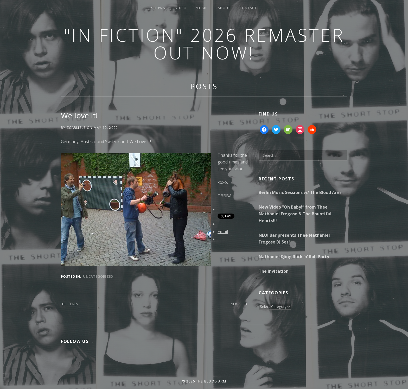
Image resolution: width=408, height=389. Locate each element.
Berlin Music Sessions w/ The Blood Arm (300, 192)
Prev (74, 304)
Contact (248, 7)
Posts (204, 86)
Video (181, 7)
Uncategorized (98, 276)
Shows (158, 7)
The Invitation (274, 271)
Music (202, 7)
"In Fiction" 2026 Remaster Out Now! (204, 44)
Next (235, 304)
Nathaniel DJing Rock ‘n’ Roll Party (294, 256)
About (224, 7)
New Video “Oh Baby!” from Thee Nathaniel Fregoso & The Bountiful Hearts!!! (295, 213)
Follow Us (74, 341)
